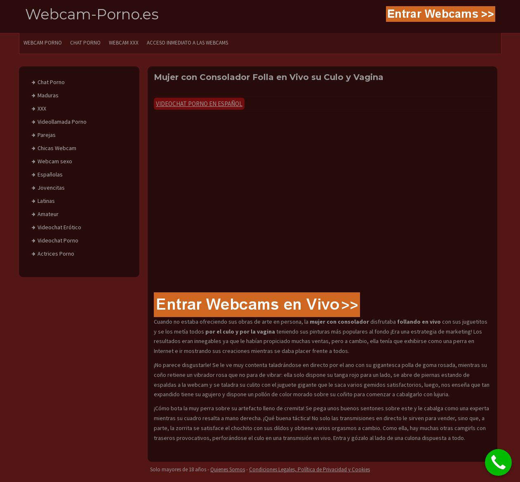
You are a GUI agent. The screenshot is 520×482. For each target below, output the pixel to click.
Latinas (46, 201)
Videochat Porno (58, 240)
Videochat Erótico (59, 227)
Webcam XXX (124, 42)
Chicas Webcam (57, 148)
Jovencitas (51, 187)
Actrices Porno (56, 253)
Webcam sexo (55, 161)
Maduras (48, 95)
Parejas (47, 135)
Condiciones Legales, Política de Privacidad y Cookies (309, 469)
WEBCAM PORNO (43, 42)
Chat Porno (51, 82)
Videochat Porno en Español (199, 104)
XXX (42, 108)
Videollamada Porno (62, 121)
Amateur (48, 214)
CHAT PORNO (85, 42)
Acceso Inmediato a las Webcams (187, 42)
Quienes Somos (227, 469)
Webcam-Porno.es (92, 14)
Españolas (50, 174)
